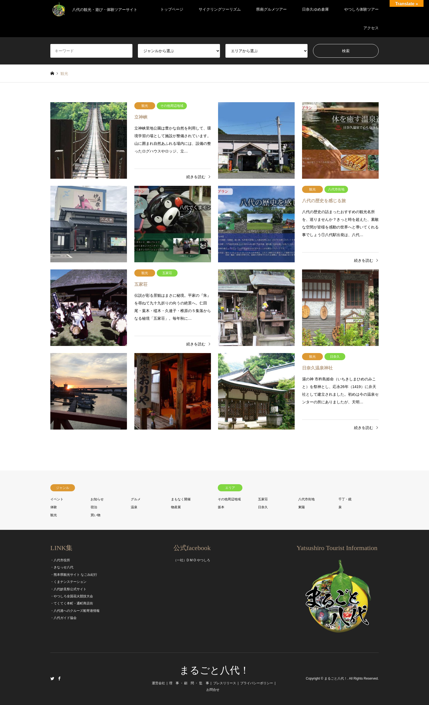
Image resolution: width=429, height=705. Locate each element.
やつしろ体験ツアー (361, 9)
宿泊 (94, 507)
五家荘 (263, 499)
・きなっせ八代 (61, 567)
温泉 (134, 507)
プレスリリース (224, 683)
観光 (53, 515)
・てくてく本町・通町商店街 (71, 603)
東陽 (301, 507)
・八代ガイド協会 (63, 618)
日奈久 (263, 507)
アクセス (371, 28)
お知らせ (97, 499)
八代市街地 (306, 499)
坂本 (221, 507)
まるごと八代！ (214, 670)
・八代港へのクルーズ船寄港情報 (75, 611)
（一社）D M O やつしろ (191, 560)
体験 (53, 507)
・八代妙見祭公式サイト (68, 589)
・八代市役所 (60, 560)
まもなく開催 (181, 499)
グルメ (136, 499)
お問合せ (212, 690)
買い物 (95, 515)
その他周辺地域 (229, 499)
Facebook (59, 678)
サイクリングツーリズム (220, 9)
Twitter (52, 678)
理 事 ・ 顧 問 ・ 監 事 (189, 683)
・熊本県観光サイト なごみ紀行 (73, 575)
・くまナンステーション (68, 582)
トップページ (171, 9)
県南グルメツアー (271, 9)
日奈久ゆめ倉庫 (315, 9)
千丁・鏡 (345, 499)
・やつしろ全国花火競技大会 (71, 596)
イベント (56, 499)
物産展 (176, 507)
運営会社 (158, 683)
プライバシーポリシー (256, 683)
